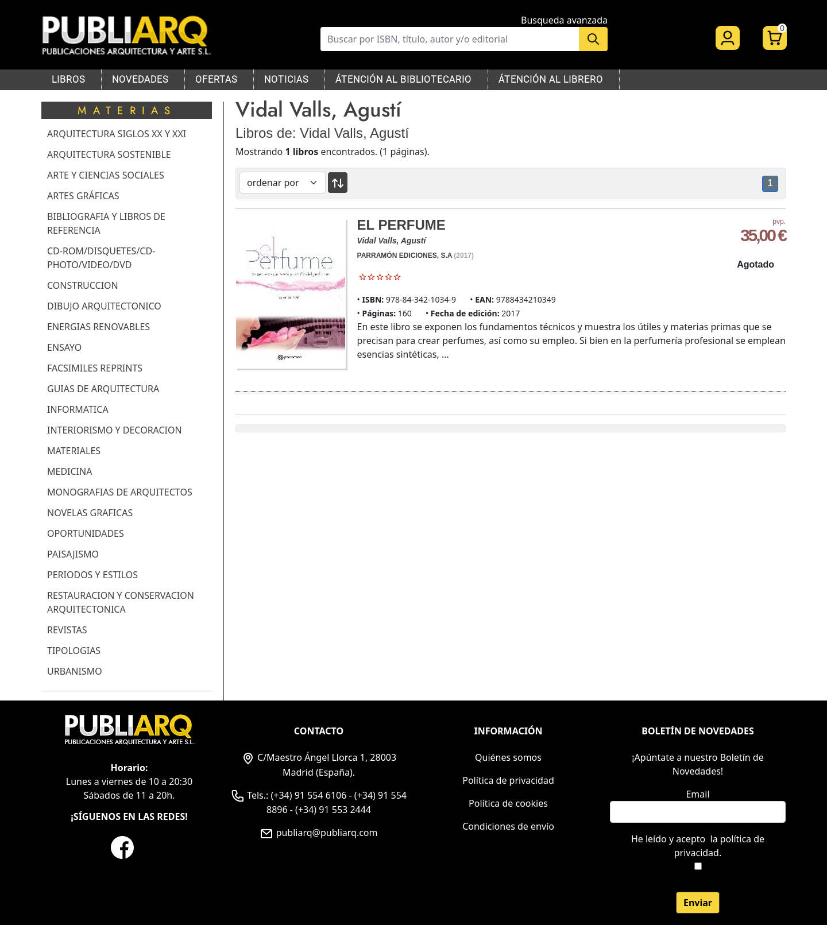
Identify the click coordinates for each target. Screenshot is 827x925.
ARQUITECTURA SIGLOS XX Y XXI (116, 133)
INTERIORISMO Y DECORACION (114, 430)
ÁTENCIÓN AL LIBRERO (550, 79)
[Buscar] (449, 39)
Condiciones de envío (508, 826)
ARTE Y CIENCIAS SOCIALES (105, 175)
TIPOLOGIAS (74, 650)
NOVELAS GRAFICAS (90, 512)
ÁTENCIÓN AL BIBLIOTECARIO (403, 79)
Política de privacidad (508, 780)
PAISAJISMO (73, 554)
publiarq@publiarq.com (318, 832)
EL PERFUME (401, 225)
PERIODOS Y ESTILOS (92, 574)
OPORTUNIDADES (85, 533)
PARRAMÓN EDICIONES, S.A (404, 255)
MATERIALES (74, 450)
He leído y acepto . (697, 846)
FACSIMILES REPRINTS (94, 368)
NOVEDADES (140, 79)
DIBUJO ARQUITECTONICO (104, 306)
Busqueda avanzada (564, 20)
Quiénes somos (508, 757)
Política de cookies (508, 803)
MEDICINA (69, 471)
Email (697, 794)
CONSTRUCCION (82, 285)
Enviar (697, 902)
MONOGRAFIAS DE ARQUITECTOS (119, 492)
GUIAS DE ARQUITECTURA (103, 388)
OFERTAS (216, 79)
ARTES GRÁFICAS (83, 195)
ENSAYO (64, 347)
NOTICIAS (286, 79)
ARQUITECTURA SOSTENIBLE (109, 154)
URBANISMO (74, 671)
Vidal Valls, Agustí (391, 240)
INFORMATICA (78, 409)
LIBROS (68, 79)
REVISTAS (67, 630)
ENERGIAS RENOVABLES (98, 326)
